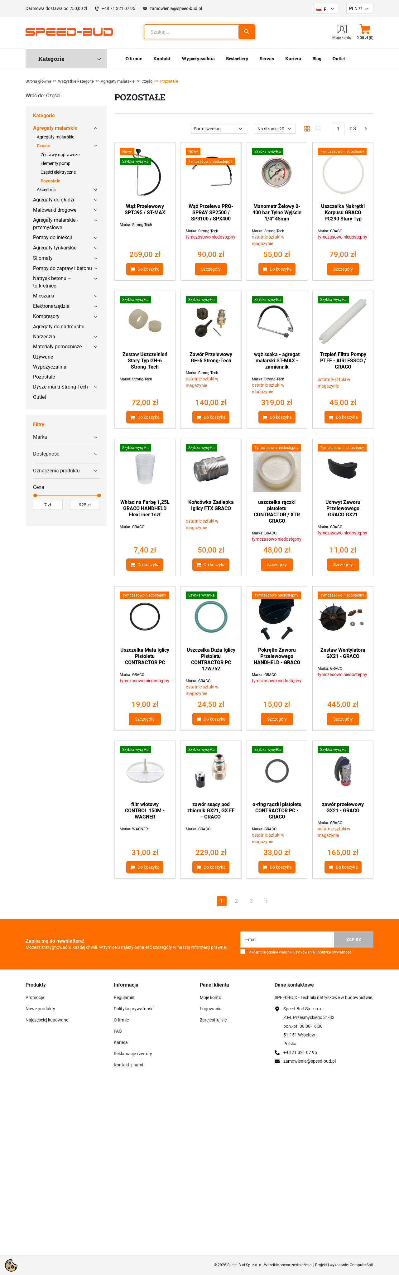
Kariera (121, 1042)
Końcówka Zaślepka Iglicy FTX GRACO (211, 505)
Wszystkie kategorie (76, 81)
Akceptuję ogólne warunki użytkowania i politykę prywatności (299, 951)
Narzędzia (44, 337)
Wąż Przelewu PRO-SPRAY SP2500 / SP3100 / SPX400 (211, 212)
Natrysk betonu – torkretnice (52, 282)
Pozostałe (50, 180)
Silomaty (43, 258)
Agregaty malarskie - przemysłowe (55, 223)
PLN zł (355, 8)
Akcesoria (46, 189)
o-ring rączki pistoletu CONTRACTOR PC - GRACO (276, 810)
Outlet (39, 397)
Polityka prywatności (134, 1008)
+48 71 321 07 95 (118, 8)
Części (147, 81)
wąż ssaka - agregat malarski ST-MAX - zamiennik (277, 360)
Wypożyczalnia (49, 367)
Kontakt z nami (128, 1064)
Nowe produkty (40, 1008)
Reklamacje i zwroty (133, 1053)
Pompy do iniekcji (52, 237)
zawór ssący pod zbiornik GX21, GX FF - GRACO (211, 810)
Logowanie (210, 1008)
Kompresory (46, 316)
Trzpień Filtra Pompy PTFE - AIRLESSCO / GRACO (343, 360)
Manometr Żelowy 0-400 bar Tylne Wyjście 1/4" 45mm (276, 212)
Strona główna (38, 81)
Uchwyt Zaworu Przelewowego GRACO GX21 (342, 508)
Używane (43, 357)
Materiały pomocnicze (57, 347)
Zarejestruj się (213, 1019)
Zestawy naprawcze (60, 154)
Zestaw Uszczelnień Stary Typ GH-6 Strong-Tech (145, 360)
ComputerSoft (361, 1265)
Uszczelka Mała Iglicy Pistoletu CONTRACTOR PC (144, 656)
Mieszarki (43, 296)
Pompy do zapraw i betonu (62, 268)
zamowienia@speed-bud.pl (176, 8)
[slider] (35, 495)
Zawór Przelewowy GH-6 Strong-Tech (211, 357)
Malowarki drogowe (54, 210)
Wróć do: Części (43, 96)
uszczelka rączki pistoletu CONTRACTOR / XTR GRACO (277, 511)
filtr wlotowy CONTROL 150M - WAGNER (145, 810)
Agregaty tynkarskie (54, 248)
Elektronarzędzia (51, 306)
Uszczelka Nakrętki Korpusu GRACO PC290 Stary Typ (343, 212)
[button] (364, 32)
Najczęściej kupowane (47, 1019)
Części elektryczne (58, 172)
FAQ (118, 1031)
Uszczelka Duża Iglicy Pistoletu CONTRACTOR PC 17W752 (211, 659)
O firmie (121, 1019)
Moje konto (210, 997)
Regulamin (124, 997)
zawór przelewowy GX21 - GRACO (343, 807)
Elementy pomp (55, 163)
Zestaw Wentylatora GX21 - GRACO (342, 653)
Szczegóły (211, 269)
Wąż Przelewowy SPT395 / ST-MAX (145, 209)
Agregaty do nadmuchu (58, 327)
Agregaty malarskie (118, 81)
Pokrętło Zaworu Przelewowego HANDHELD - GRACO (277, 656)
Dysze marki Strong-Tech (60, 387)
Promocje (35, 997)
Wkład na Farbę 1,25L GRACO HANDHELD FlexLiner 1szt (145, 508)
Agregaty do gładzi (53, 200)
